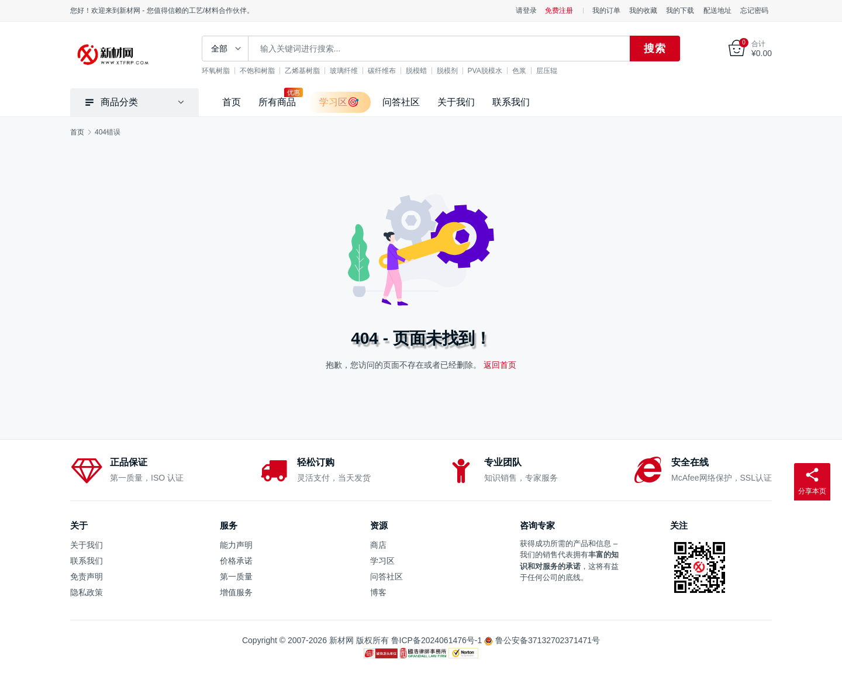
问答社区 (401, 102)
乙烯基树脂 (302, 71)
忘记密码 (754, 10)
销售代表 (558, 554)
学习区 (382, 560)
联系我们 (511, 102)
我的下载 (680, 10)
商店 (378, 545)
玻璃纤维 (344, 71)
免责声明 (86, 576)
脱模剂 (447, 71)
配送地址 (717, 10)
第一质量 (236, 576)
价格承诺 (236, 560)
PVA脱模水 (485, 71)
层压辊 (546, 71)
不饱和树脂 (257, 71)
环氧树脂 (216, 71)
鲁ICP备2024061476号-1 (436, 640)
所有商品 (277, 102)
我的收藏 (643, 10)
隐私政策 (86, 592)
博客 (378, 592)
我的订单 (606, 10)
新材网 (341, 640)
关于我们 (456, 102)
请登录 (526, 10)
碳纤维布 (382, 71)
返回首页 (500, 365)
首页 (231, 102)
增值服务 (236, 592)
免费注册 (559, 10)
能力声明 (236, 545)
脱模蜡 (416, 71)
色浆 (519, 71)
